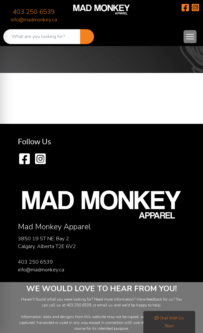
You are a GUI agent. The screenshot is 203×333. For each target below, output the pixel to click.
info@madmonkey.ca (34, 19)
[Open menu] (190, 36)
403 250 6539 (34, 11)
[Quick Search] (41, 36)
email (102, 305)
